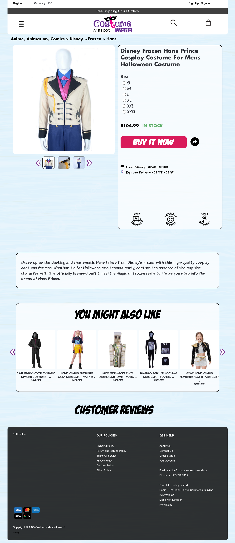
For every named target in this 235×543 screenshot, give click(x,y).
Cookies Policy (105, 465)
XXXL (131, 112)
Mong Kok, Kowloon (171, 499)
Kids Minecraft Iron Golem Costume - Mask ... (117, 375)
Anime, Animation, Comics (38, 39)
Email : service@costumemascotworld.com (184, 470)
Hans (111, 39)
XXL (130, 106)
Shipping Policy (105, 446)
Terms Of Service (107, 455)
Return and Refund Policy (111, 450)
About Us (165, 446)
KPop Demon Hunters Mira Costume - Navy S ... (76, 375)
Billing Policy (104, 470)
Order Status (167, 455)
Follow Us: (19, 434)
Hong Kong (166, 504)
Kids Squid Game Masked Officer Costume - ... (36, 375)
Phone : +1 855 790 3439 (174, 475)
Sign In (205, 3)
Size (124, 76)
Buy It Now (153, 141)
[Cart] (208, 22)
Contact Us (166, 450)
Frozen (94, 39)
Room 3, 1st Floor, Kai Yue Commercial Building (186, 490)
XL (129, 100)
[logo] (112, 24)
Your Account (167, 460)
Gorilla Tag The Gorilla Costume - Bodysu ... (158, 375)
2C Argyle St (167, 495)
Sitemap (16, 532)
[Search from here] (174, 22)
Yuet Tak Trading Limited (174, 485)
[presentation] (39, 163)
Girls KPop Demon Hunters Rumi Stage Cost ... (199, 377)
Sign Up (194, 3)
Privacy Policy (104, 460)
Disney (76, 39)
